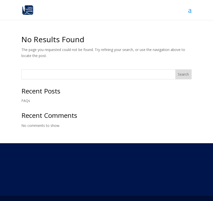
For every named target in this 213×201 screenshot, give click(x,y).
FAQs (25, 100)
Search (183, 74)
